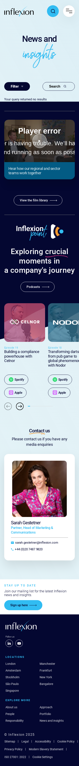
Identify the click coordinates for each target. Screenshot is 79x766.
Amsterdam (13, 670)
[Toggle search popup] (53, 11)
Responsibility (14, 720)
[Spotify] (16, 380)
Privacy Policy (13, 749)
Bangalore (46, 684)
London (10, 663)
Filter (17, 86)
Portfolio (45, 714)
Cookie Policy (66, 741)
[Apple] (15, 393)
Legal (25, 741)
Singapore (12, 690)
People (9, 714)
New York (46, 677)
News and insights (52, 720)
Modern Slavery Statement (46, 749)
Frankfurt (46, 670)
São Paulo (12, 684)
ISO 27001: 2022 (15, 757)
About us (11, 707)
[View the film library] (38, 200)
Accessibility (43, 741)
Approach (46, 707)
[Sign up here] (23, 605)
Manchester (47, 663)
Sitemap (9, 741)
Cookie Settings (42, 757)
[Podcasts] (37, 287)
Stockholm (12, 677)
